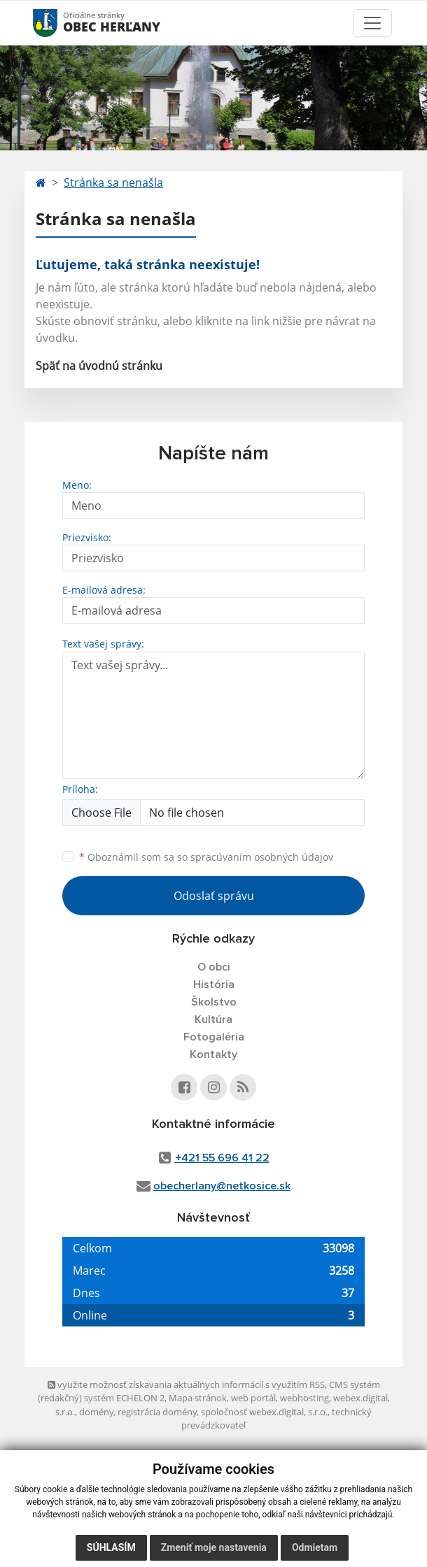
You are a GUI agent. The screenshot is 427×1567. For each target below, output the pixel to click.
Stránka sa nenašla (113, 182)
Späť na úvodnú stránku (99, 365)
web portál (253, 1397)
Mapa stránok (198, 1397)
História (213, 984)
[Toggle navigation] (372, 23)
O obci (213, 967)
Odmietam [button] (314, 1547)
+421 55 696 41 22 (222, 1158)
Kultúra (213, 1019)
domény (96, 1411)
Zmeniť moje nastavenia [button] (214, 1547)
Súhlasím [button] (111, 1547)
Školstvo (214, 1002)
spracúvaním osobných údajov (261, 857)
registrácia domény (157, 1411)
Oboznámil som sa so (206, 857)
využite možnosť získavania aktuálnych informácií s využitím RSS (186, 1384)
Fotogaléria (213, 1037)
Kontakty (213, 1054)
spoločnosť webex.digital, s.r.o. (264, 1411)
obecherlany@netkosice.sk (221, 1186)
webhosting (304, 1397)
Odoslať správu (214, 895)
